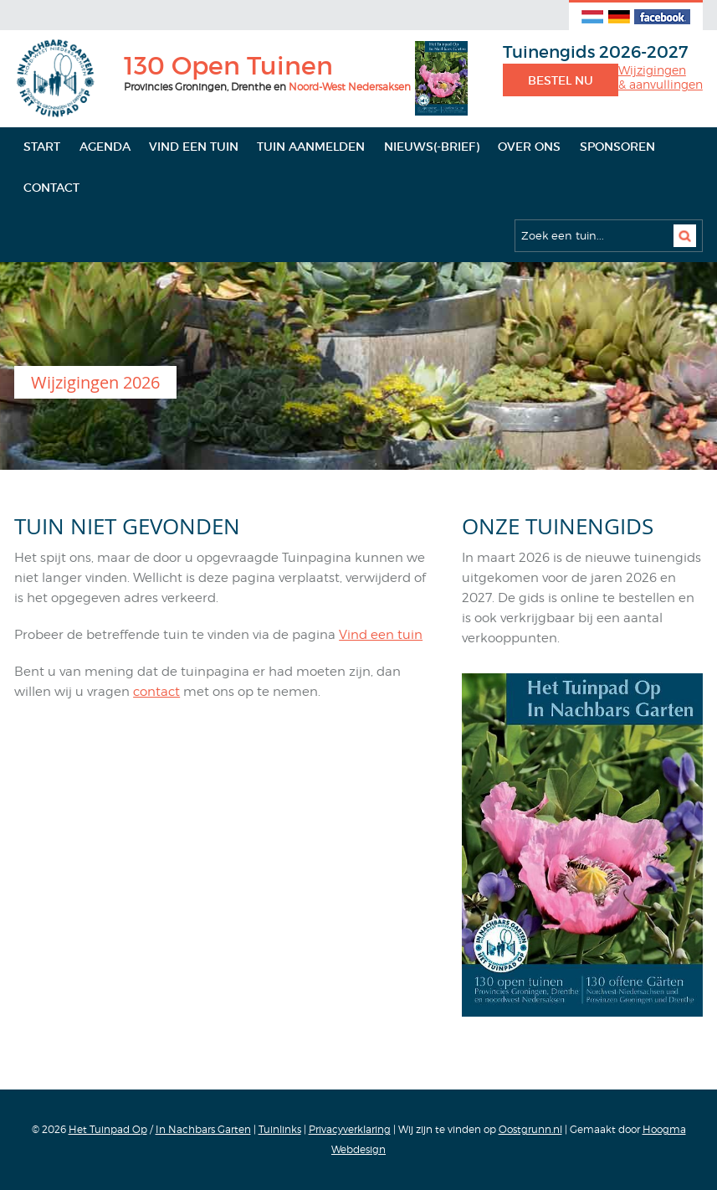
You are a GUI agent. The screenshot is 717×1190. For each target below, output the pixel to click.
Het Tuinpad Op (108, 1129)
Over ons (529, 146)
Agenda (105, 146)
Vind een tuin (193, 146)
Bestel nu (560, 80)
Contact (51, 187)
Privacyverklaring (350, 1129)
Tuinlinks (280, 1129)
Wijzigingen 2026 (95, 382)
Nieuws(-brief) (431, 146)
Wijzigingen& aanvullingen (660, 77)
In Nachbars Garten (203, 1129)
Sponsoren (617, 146)
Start (41, 146)
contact (156, 691)
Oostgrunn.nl (530, 1129)
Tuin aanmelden (311, 146)
